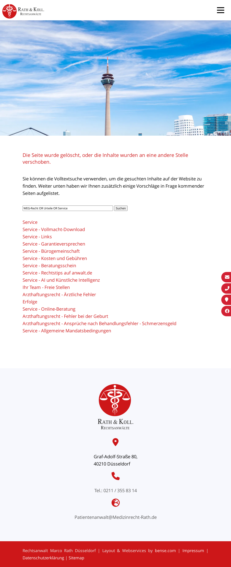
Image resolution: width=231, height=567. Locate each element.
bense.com (165, 550)
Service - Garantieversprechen (54, 244)
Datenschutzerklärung (43, 557)
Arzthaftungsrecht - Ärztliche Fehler (59, 294)
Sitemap (76, 557)
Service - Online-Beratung (49, 309)
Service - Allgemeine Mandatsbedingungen (67, 331)
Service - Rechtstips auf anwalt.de (57, 273)
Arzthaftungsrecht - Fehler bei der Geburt (65, 316)
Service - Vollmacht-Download (54, 229)
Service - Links (37, 237)
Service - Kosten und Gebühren (55, 258)
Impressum (193, 550)
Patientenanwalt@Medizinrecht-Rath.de (116, 517)
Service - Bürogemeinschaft (51, 251)
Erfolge (30, 302)
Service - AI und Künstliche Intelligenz (61, 280)
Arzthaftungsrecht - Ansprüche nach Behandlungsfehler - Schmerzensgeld (99, 323)
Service (30, 222)
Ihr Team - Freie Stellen (46, 287)
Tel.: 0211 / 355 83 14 (115, 490)
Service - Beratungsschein (49, 265)
